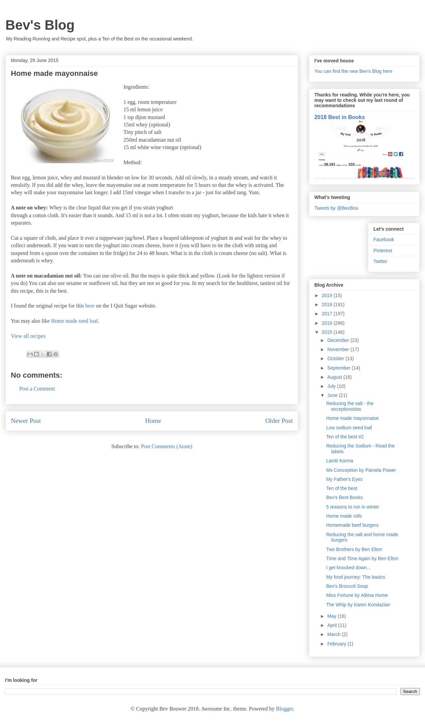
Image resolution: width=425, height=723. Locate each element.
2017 (328, 313)
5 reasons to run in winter (352, 507)
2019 (328, 295)
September (339, 368)
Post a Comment (37, 389)
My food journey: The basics (355, 577)
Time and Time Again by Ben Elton (362, 558)
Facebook (383, 239)
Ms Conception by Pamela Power (361, 470)
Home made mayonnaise (352, 418)
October (336, 358)
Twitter (380, 261)
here (90, 306)
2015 (328, 332)
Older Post (279, 420)
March (334, 634)
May (332, 616)
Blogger (284, 709)
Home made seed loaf (74, 321)
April (332, 625)
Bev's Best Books (344, 497)
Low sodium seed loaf (349, 427)
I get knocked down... (348, 567)
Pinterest (382, 250)
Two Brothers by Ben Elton (354, 549)
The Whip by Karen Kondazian (358, 604)
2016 (328, 323)
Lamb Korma (339, 460)
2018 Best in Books (339, 117)
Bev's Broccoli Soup (347, 586)
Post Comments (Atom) (166, 446)
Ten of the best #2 (345, 436)
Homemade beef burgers (352, 525)
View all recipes (28, 336)
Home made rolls (344, 516)
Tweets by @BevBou (336, 208)
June (333, 395)
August (335, 377)
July (332, 386)
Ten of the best (341, 488)
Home (153, 420)
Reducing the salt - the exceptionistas (349, 406)
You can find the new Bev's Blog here (353, 71)
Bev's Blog (40, 25)
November (338, 349)
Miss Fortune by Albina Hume (357, 595)
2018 (328, 304)
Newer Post (26, 420)
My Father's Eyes (344, 479)
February (337, 643)
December (338, 340)
